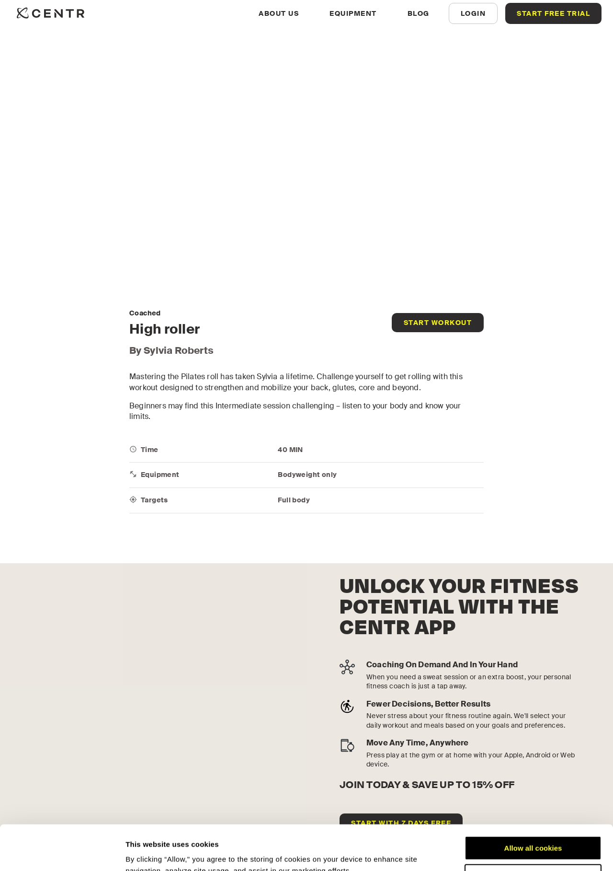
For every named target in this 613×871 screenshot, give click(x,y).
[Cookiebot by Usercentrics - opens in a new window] (62, 852)
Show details (147, 852)
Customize (533, 831)
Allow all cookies (533, 803)
